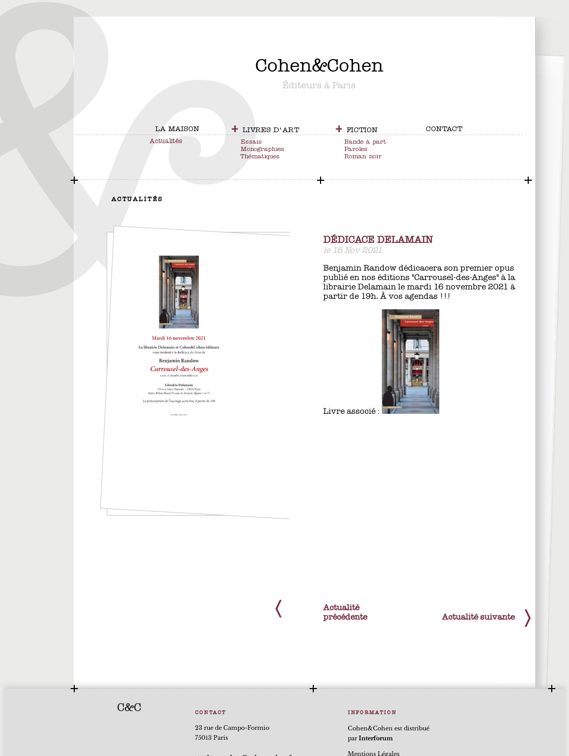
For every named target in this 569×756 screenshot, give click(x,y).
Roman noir (363, 157)
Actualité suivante (478, 617)
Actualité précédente (345, 612)
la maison (177, 129)
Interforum (376, 738)
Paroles (356, 150)
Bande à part (365, 142)
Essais (251, 142)
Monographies (262, 150)
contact (444, 129)
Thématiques (260, 157)
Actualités (166, 141)
